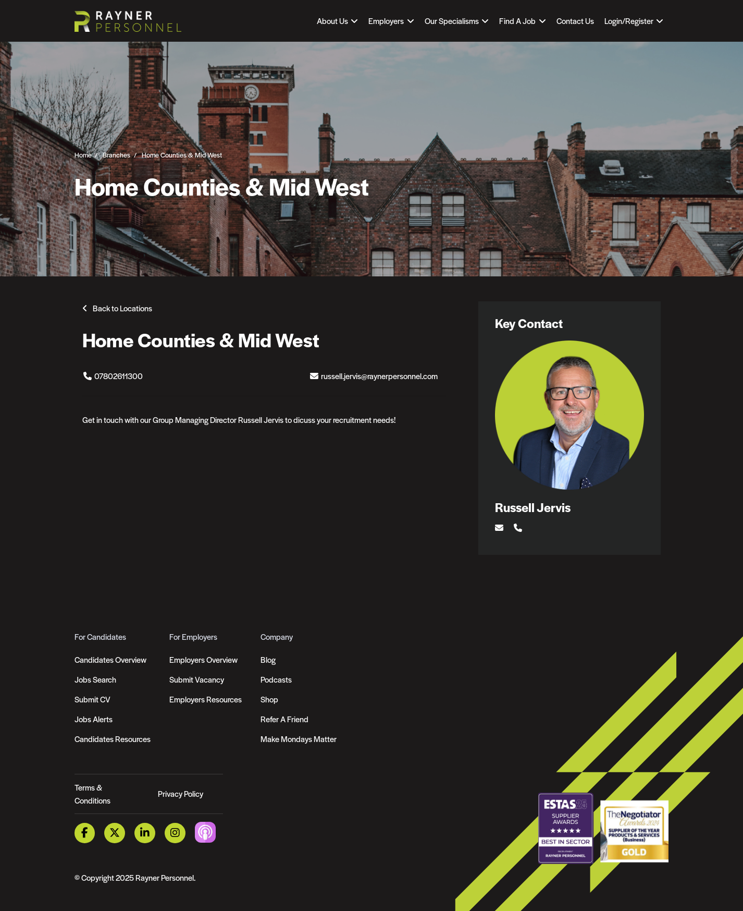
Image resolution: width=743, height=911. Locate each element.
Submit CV (92, 699)
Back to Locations (122, 307)
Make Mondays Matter (299, 738)
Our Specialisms (452, 20)
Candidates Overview (110, 659)
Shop (269, 699)
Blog (268, 659)
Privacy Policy (180, 793)
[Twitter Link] (114, 833)
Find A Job (517, 20)
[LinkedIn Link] (144, 833)
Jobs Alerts (94, 718)
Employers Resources (205, 699)
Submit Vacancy (196, 679)
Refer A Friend (284, 718)
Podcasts (276, 679)
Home (83, 154)
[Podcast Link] (205, 832)
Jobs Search (95, 679)
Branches (116, 154)
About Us (332, 20)
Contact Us (575, 20)
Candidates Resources (113, 738)
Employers (386, 20)
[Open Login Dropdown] (633, 21)
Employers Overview (203, 659)
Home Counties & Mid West (182, 154)
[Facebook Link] (85, 833)
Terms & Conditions (92, 794)
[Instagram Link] (175, 833)
